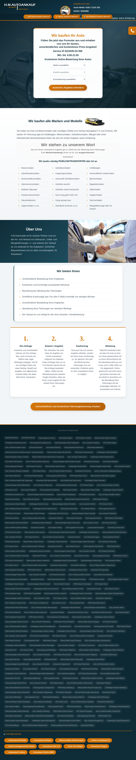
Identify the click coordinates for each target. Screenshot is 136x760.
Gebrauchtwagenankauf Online (21, 746)
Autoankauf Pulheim (42, 740)
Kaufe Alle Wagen (75, 746)
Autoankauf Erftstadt (17, 740)
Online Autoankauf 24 (101, 740)
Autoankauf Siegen (99, 746)
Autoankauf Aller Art (51, 746)
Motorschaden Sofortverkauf (71, 740)
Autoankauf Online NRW (43, 752)
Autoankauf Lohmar (16, 752)
